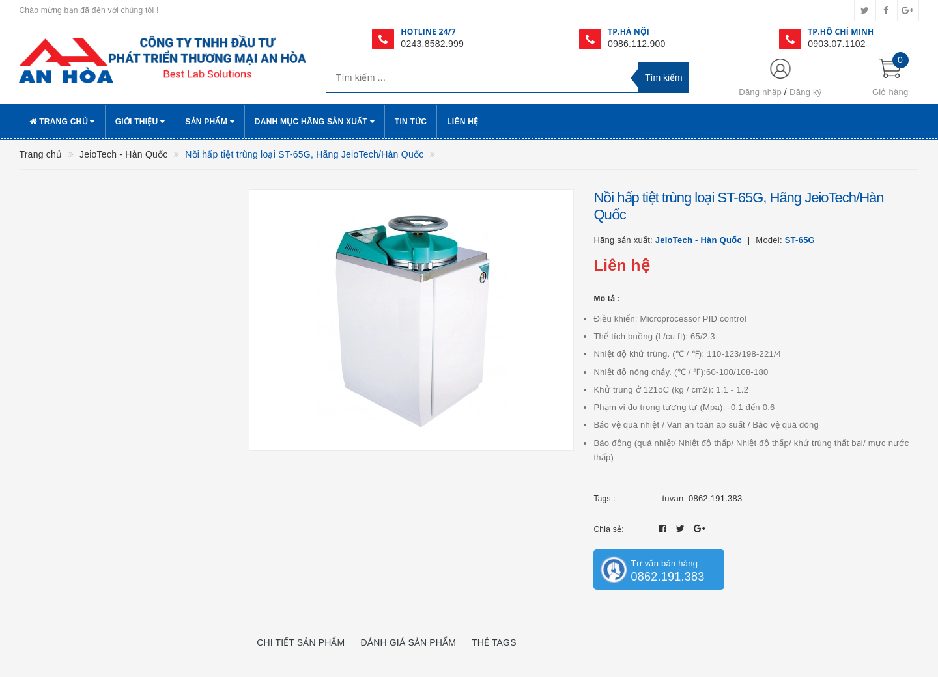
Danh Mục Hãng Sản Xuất (315, 121)
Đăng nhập (760, 92)
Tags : (604, 498)
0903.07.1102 (837, 43)
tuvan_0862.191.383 (702, 498)
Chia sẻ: (608, 529)
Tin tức (411, 121)
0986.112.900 (637, 43)
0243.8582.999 (432, 43)
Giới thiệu (140, 121)
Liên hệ (462, 121)
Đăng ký (805, 92)
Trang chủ (61, 121)
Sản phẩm (209, 121)
